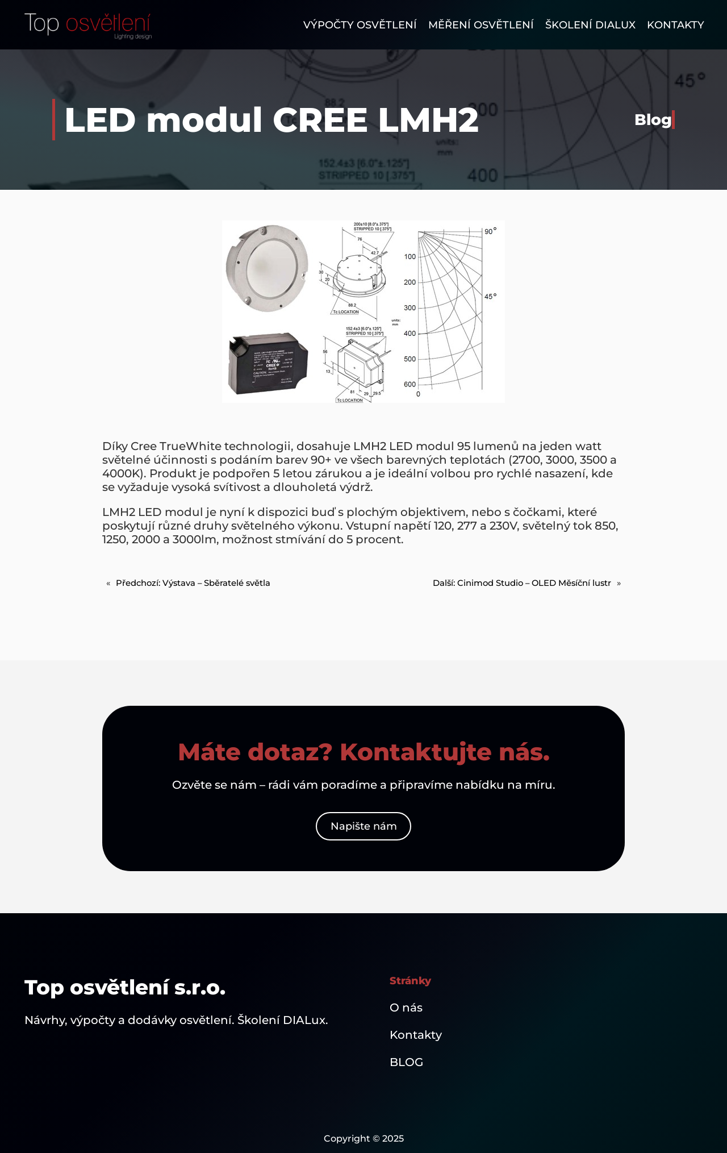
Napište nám (364, 826)
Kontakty (416, 1035)
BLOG (406, 1062)
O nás (406, 1007)
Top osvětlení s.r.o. (124, 987)
